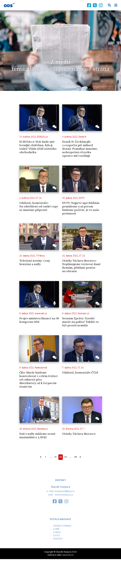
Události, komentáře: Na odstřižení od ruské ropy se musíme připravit (39, 206)
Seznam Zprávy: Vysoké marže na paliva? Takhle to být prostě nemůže (80, 322)
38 (75, 457)
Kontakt (58, 539)
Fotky (56, 536)
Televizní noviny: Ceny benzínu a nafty (35, 262)
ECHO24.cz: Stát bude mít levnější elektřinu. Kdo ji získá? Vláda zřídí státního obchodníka (38, 147)
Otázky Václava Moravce (79, 434)
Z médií (57, 532)
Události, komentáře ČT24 (80, 372)
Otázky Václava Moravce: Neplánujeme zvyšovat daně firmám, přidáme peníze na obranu (81, 266)
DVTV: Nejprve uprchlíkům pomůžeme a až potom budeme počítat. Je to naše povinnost (81, 208)
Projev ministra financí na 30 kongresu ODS (35, 320)
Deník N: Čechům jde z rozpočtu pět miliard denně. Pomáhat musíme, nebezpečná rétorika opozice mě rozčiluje (80, 149)
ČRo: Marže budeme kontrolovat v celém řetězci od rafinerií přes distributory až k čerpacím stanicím (38, 380)
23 (65, 457)
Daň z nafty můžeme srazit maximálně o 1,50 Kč (37, 435)
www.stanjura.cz (64, 495)
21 (55, 457)
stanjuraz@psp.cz (65, 491)
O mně (56, 529)
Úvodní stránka (62, 526)
